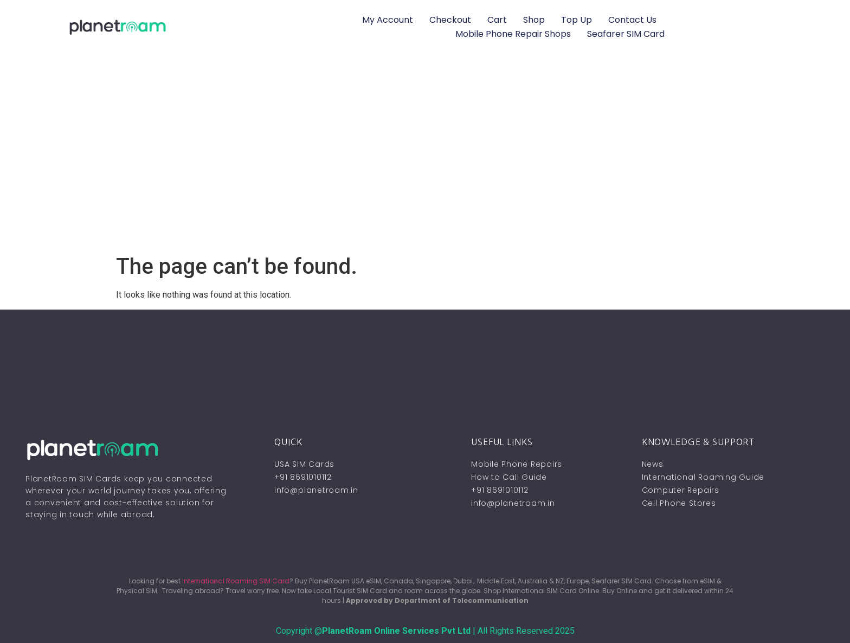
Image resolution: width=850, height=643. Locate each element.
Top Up (576, 20)
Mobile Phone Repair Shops (513, 34)
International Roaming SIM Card (235, 581)
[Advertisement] (425, 172)
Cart (497, 20)
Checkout (450, 20)
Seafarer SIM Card (626, 34)
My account (387, 20)
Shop (534, 20)
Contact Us (632, 20)
